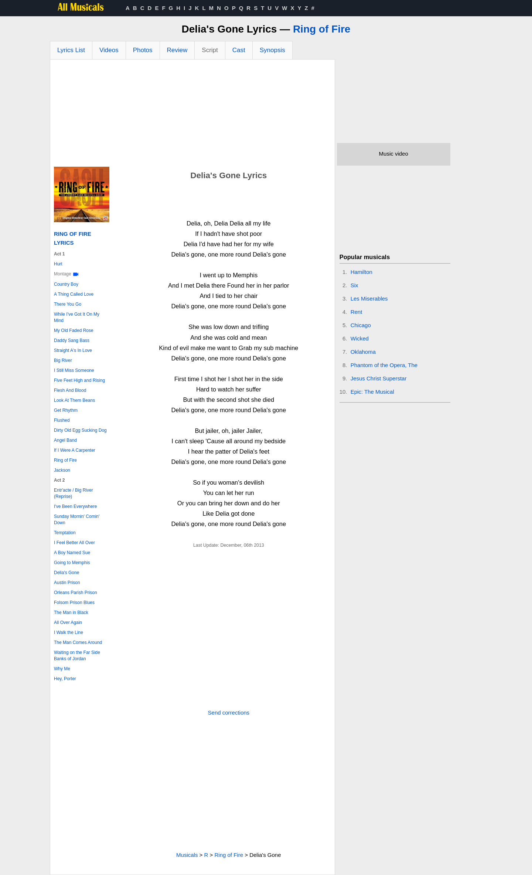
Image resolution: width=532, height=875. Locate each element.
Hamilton (361, 272)
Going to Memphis (72, 562)
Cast (238, 50)
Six (354, 285)
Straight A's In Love (73, 350)
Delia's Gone (66, 572)
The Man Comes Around (78, 642)
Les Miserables (369, 298)
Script (210, 50)
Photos (143, 50)
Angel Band (65, 440)
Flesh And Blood (70, 390)
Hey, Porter (65, 678)
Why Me (62, 668)
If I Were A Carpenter (74, 450)
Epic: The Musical (372, 392)
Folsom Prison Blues (74, 602)
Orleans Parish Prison (75, 592)
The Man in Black (71, 612)
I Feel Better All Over (74, 542)
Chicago (361, 325)
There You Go (67, 304)
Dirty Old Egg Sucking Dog (80, 430)
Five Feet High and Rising (79, 380)
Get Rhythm (66, 410)
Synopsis (272, 50)
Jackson (62, 470)
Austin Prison (67, 582)
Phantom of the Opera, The (384, 365)
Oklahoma (363, 352)
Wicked (360, 338)
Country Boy (66, 284)
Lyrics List (71, 50)
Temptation (65, 532)
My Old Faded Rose (73, 330)
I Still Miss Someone (74, 370)
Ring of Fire (322, 29)
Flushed (62, 420)
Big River (63, 360)
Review (177, 50)
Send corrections (229, 712)
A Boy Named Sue (72, 552)
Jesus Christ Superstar (379, 378)
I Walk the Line (68, 632)
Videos (109, 50)
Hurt (58, 264)
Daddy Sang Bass (71, 340)
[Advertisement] (192, 115)
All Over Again (68, 622)
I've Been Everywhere (75, 506)
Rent (356, 312)
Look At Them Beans (74, 400)
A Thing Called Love (73, 294)
